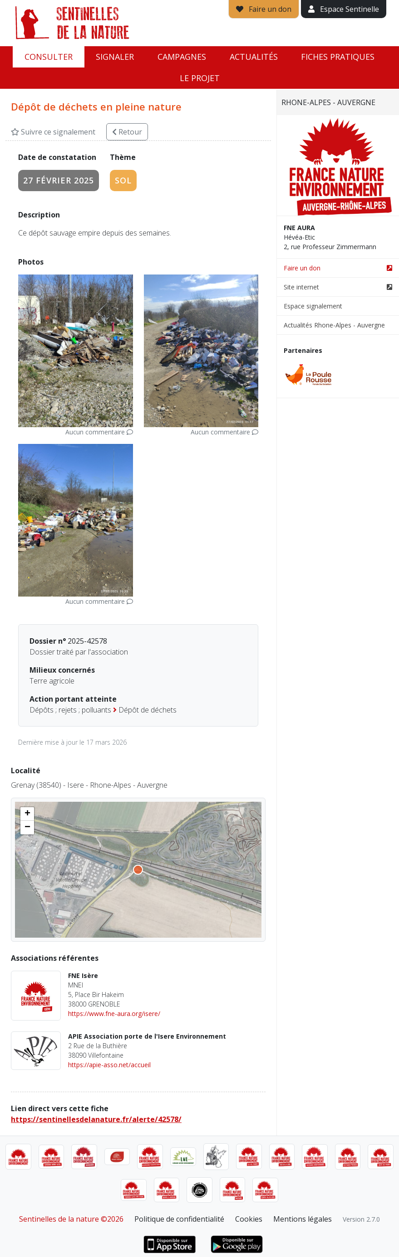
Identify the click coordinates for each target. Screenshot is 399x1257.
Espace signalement (313, 306)
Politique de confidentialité (179, 1219)
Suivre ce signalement (53, 132)
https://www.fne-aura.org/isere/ (114, 1013)
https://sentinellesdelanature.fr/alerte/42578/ (96, 1119)
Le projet (200, 77)
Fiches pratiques (337, 56)
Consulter (49, 56)
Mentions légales (302, 1219)
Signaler (115, 56)
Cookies (248, 1219)
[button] (27, 814)
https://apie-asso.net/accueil (109, 1064)
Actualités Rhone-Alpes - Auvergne (334, 325)
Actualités (254, 56)
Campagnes (182, 56)
